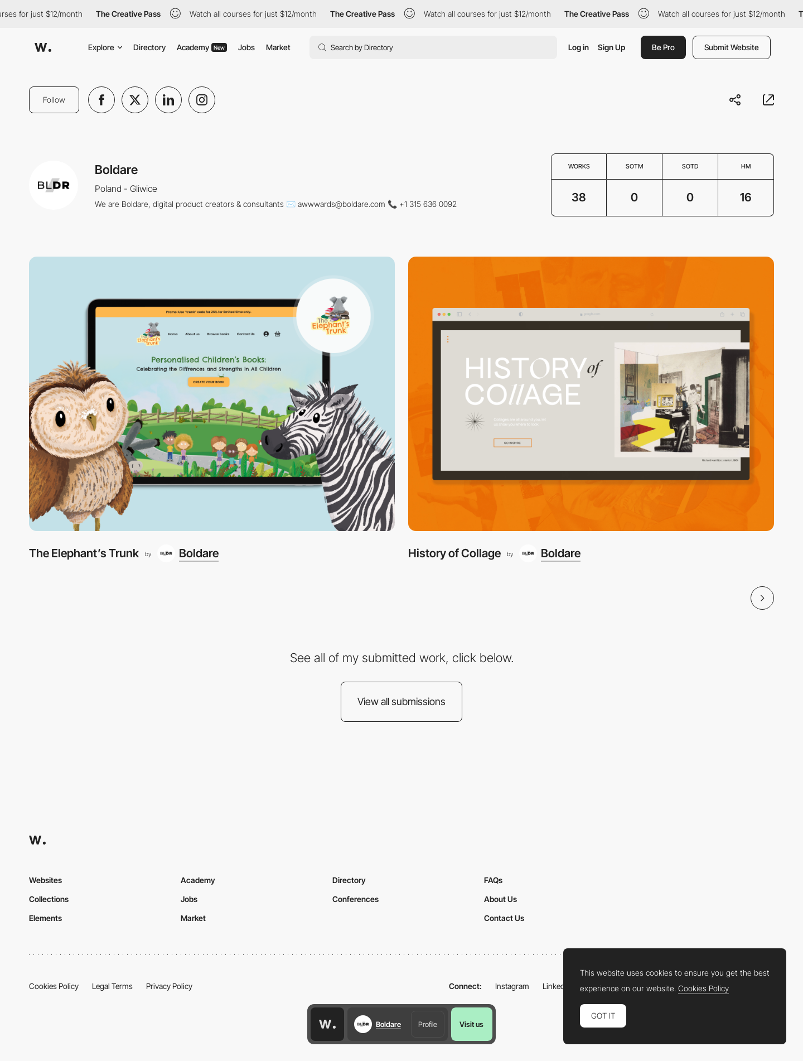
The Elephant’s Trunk (84, 553)
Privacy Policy (169, 986)
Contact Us (504, 918)
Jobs (246, 47)
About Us (500, 899)
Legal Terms (112, 986)
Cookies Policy (54, 986)
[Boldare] (188, 553)
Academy (202, 47)
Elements (45, 918)
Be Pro (663, 47)
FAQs (493, 880)
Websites (45, 880)
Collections (49, 899)
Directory (149, 47)
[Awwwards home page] (327, 1024)
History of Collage (454, 553)
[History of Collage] (591, 394)
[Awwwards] (43, 47)
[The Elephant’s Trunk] (212, 394)
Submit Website (731, 47)
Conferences (355, 899)
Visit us (471, 1024)
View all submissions (401, 701)
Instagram (512, 986)
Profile (427, 1024)
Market (278, 47)
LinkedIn (557, 986)
